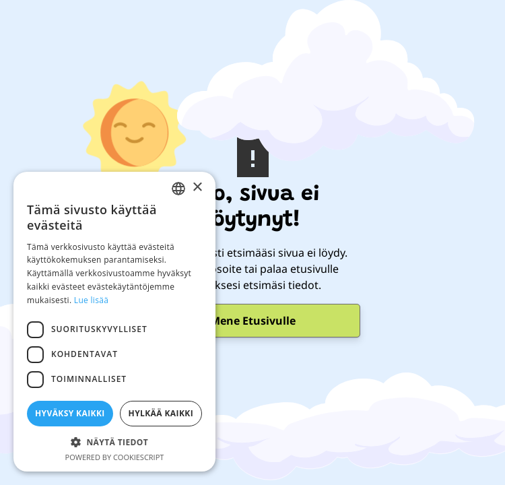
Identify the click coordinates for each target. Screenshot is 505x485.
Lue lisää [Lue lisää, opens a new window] (91, 300)
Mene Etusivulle (253, 320)
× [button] (197, 188)
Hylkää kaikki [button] (161, 413)
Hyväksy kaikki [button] (70, 413)
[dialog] (114, 322)
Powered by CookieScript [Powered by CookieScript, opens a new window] (114, 457)
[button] (114, 442)
